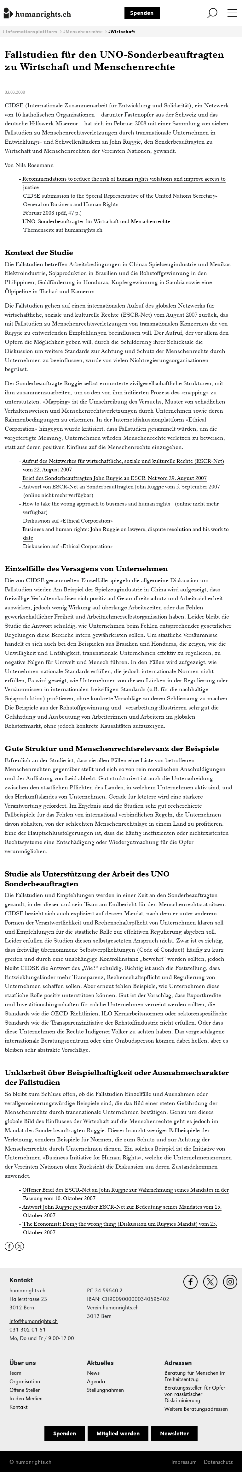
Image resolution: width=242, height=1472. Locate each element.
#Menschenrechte (83, 31)
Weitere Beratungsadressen (196, 1409)
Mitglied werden (118, 1433)
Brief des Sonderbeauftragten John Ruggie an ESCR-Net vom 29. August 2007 (114, 478)
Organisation (24, 1381)
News (93, 1373)
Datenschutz (218, 1462)
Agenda (96, 1381)
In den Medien (26, 1398)
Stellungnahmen (105, 1390)
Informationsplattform (31, 31)
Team (15, 1373)
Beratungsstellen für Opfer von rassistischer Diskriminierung (194, 1394)
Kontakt (18, 1407)
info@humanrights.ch (33, 1321)
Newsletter (174, 1433)
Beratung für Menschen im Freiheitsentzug (195, 1376)
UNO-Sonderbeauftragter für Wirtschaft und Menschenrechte (96, 221)
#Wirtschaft (121, 31)
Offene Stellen (25, 1390)
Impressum (184, 1462)
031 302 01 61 (27, 1329)
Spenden (142, 13)
